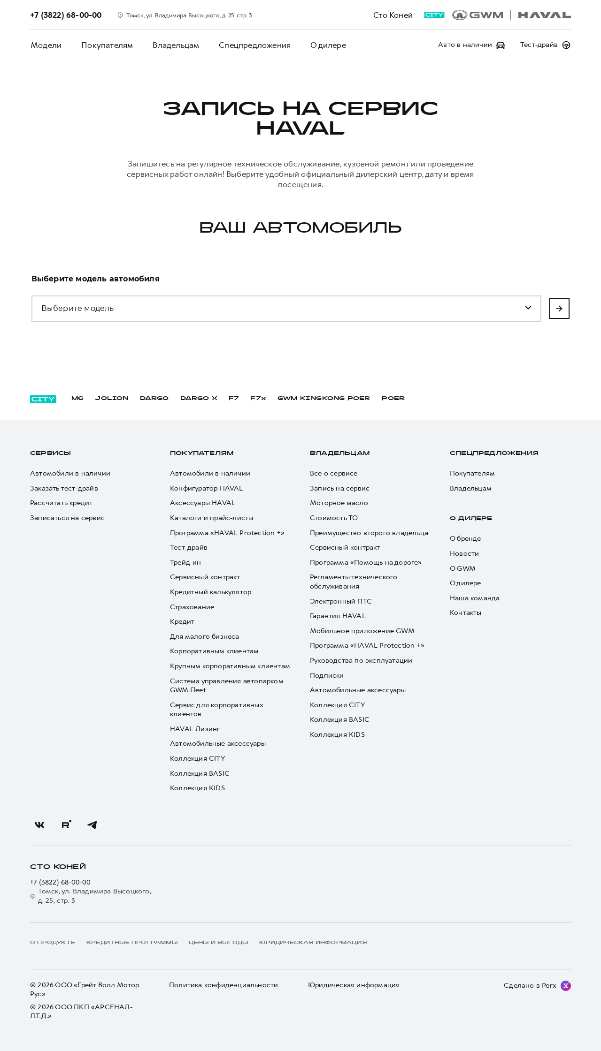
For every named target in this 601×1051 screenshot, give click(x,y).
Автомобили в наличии (70, 473)
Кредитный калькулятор (210, 592)
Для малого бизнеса (204, 636)
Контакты (466, 612)
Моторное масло (339, 503)
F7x (258, 398)
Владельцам (173, 45)
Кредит (182, 621)
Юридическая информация (354, 985)
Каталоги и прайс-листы (211, 518)
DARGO (154, 398)
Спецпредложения (251, 45)
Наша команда (475, 598)
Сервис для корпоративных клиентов (216, 710)
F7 (234, 398)
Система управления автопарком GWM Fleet (226, 686)
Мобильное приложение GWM (362, 631)
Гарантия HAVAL (338, 616)
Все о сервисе (334, 473)
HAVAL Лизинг (195, 729)
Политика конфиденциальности (223, 985)
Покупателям (105, 45)
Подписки (327, 675)
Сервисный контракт (205, 577)
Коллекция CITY (197, 758)
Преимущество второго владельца (369, 533)
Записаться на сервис (67, 518)
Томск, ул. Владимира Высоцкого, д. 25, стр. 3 (90, 896)
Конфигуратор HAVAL (206, 488)
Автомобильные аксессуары (218, 743)
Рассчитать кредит (61, 503)
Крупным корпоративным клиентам (230, 666)
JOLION (111, 398)
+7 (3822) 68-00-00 (60, 882)
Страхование (192, 607)
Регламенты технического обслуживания (354, 582)
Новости (464, 553)
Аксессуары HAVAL (202, 503)
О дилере (324, 45)
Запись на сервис (340, 488)
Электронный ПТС (341, 601)
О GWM (463, 568)
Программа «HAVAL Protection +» (227, 533)
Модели (45, 45)
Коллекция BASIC (200, 773)
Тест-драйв (189, 547)
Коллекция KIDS (197, 788)
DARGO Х (198, 398)
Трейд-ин (185, 562)
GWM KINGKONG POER (323, 398)
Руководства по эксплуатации (361, 660)
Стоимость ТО (334, 518)
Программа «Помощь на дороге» (366, 562)
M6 (77, 398)
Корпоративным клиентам (214, 651)
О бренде (465, 538)
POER (393, 398)
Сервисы (50, 453)
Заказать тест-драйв (64, 488)
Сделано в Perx (530, 985)
